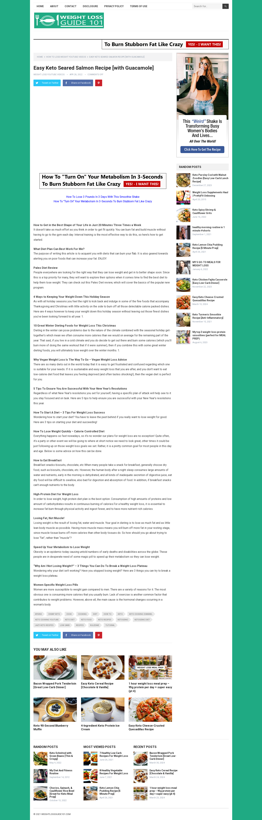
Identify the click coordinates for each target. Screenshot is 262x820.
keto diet (70, 620)
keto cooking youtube (47, 620)
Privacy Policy (114, 6)
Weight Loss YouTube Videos (48, 74)
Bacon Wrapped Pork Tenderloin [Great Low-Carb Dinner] (163, 756)
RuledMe (94, 625)
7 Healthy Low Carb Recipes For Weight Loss (114, 754)
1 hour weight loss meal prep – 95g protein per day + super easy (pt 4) (150, 687)
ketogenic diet (142, 620)
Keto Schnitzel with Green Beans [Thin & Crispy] (61, 756)
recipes (80, 625)
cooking (82, 614)
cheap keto (54, 614)
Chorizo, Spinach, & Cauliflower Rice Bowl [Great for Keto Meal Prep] (62, 792)
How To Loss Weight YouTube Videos (66, 57)
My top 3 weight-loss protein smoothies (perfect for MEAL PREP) (209, 335)
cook (69, 614)
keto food (86, 620)
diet (95, 614)
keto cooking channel (140, 614)
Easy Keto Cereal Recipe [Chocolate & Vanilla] (163, 772)
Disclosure (90, 6)
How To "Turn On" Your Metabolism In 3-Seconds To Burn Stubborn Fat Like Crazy (103, 201)
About (54, 6)
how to (107, 614)
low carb (65, 625)
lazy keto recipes (44, 625)
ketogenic (123, 620)
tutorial (110, 625)
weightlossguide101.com (56, 814)
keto (120, 614)
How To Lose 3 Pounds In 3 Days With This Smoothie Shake (102, 196)
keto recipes (104, 620)
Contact (71, 6)
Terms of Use (138, 6)
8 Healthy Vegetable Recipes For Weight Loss (114, 772)
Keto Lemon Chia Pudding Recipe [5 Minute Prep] (110, 790)
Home (40, 6)
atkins (38, 614)
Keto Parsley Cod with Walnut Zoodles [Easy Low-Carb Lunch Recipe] (210, 178)
